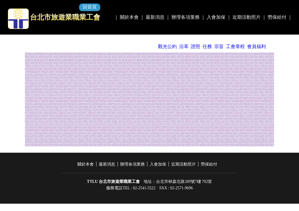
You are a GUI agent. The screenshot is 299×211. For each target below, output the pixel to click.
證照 (195, 46)
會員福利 (256, 46)
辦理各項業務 (185, 17)
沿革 (183, 46)
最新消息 (155, 17)
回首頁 (90, 6)
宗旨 (219, 46)
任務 (207, 46)
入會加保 (216, 17)
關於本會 (129, 17)
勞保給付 (277, 17)
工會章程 (235, 46)
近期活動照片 (246, 17)
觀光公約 (167, 46)
